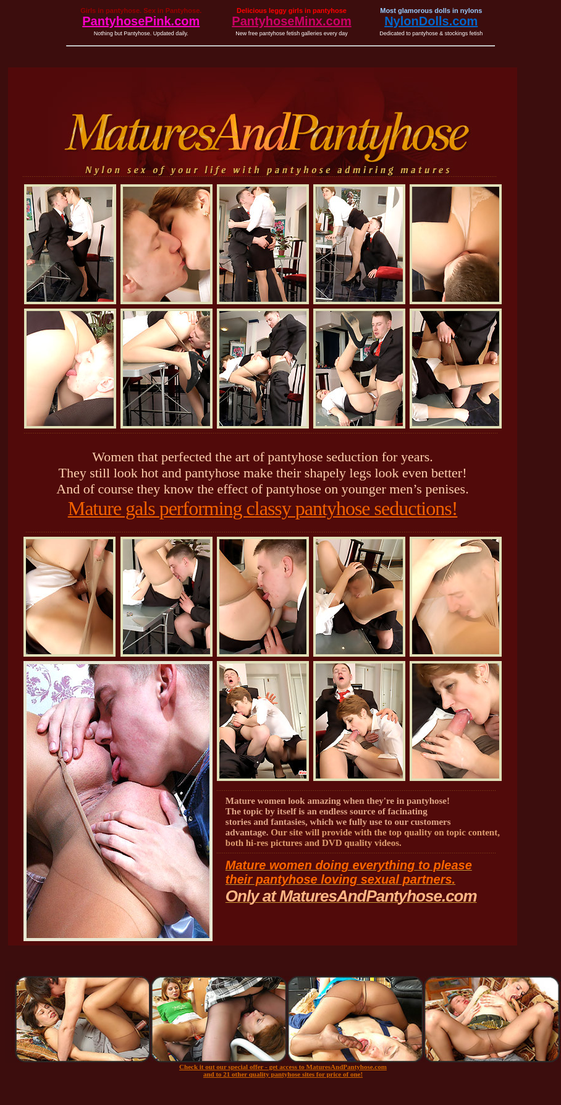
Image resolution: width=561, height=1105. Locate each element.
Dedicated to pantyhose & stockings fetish (431, 33)
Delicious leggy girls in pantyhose (292, 10)
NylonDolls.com (431, 21)
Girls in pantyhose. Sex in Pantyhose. (140, 10)
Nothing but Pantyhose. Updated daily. (141, 33)
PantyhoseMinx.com (291, 21)
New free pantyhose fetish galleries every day (291, 33)
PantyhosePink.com (141, 21)
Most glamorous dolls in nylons (431, 10)
